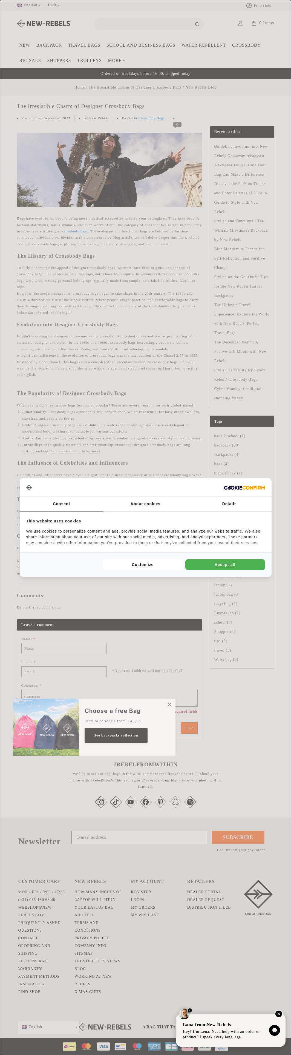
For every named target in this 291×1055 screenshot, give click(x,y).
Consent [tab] (61, 504)
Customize (143, 564)
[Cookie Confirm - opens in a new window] (244, 488)
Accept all (225, 564)
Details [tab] (229, 504)
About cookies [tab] (145, 504)
